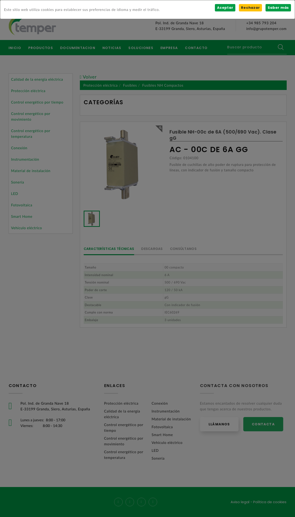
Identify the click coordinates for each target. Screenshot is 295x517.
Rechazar (250, 7)
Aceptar (225, 7)
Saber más (278, 7)
